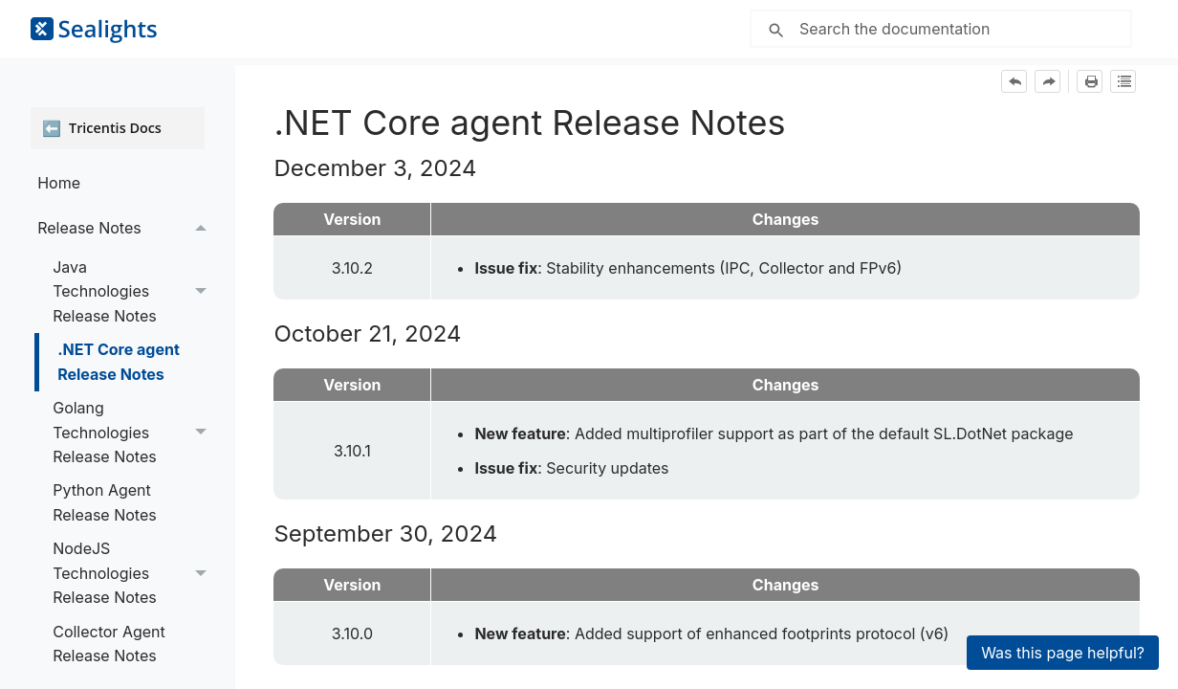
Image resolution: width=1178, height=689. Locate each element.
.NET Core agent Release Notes (118, 362)
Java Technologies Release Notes (134, 292)
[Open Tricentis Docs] (118, 128)
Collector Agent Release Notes (109, 644)
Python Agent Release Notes (105, 502)
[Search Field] (941, 29)
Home (58, 182)
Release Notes (126, 228)
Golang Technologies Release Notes (134, 432)
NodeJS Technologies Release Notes (134, 573)
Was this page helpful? (1063, 652)
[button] (200, 228)
